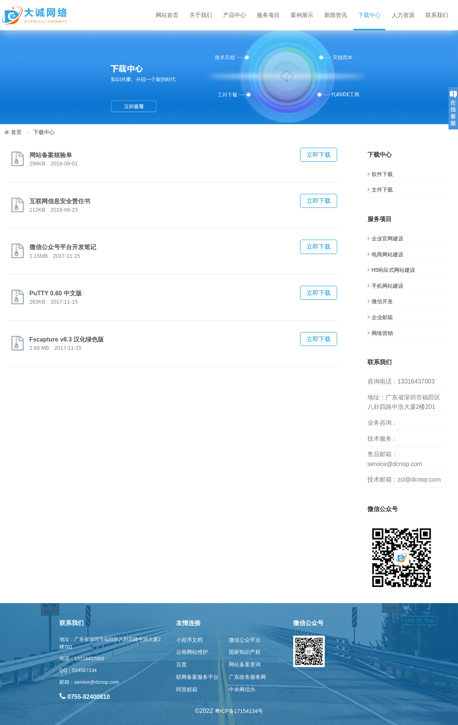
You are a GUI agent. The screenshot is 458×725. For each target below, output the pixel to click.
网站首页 (167, 15)
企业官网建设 (387, 238)
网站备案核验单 (51, 155)
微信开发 (382, 301)
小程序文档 (189, 640)
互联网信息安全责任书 (60, 201)
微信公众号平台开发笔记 (63, 247)
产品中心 (234, 15)
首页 (16, 132)
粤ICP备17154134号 (239, 711)
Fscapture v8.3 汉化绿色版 (67, 339)
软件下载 (382, 174)
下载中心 (369, 15)
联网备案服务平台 (197, 677)
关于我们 (200, 15)
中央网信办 (242, 689)
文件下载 (382, 190)
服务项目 (268, 15)
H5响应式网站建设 (394, 270)
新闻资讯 (335, 15)
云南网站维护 (192, 652)
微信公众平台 (245, 640)
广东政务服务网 (247, 677)
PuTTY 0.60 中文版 (56, 293)
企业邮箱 (382, 317)
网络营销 (382, 333)
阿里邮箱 (186, 689)
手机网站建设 (387, 286)
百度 (181, 664)
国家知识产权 (245, 652)
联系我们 (436, 15)
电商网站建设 (387, 254)
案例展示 (302, 15)
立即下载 (318, 154)
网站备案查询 (245, 664)
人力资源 (403, 15)
